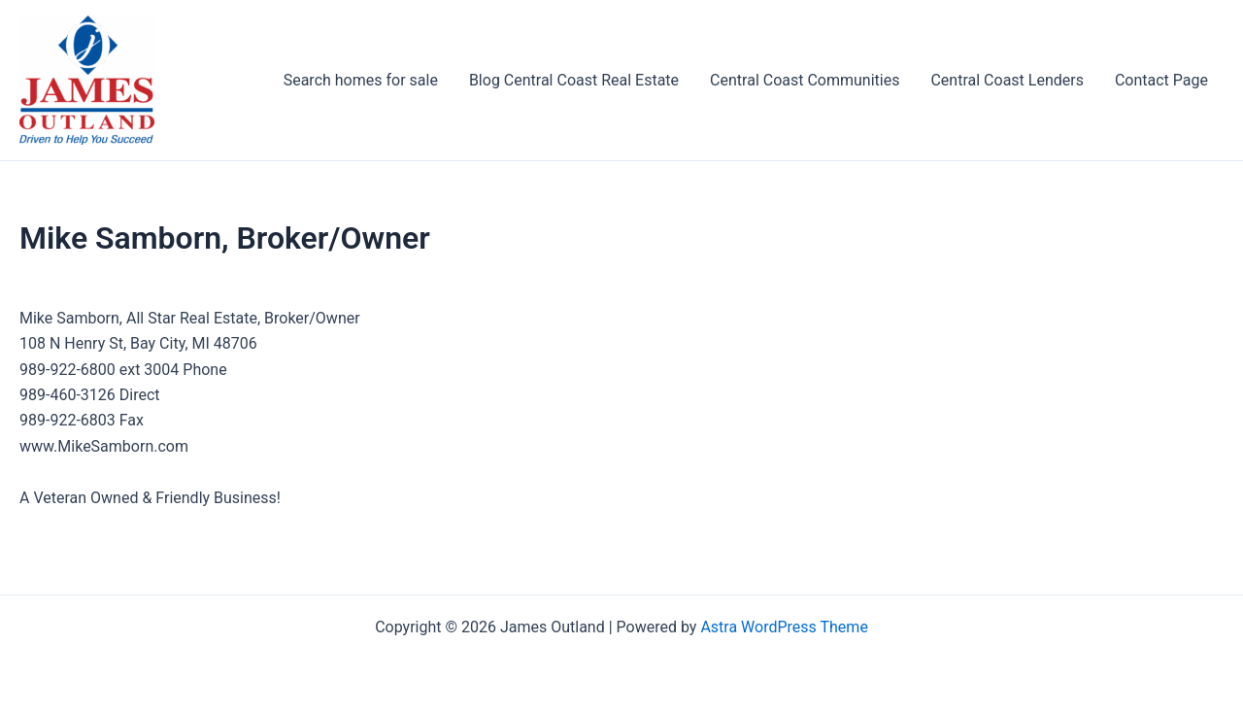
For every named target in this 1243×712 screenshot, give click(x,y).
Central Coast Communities (804, 80)
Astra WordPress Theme (783, 627)
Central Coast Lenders (1006, 80)
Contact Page (1161, 80)
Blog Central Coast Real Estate (574, 80)
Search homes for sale (361, 80)
